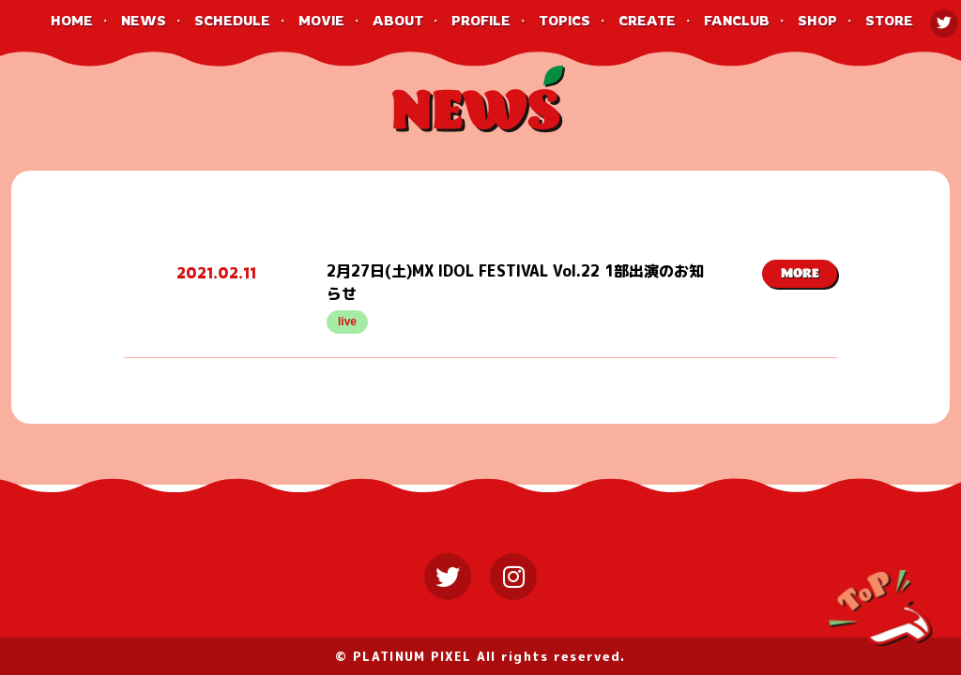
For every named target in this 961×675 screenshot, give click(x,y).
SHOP (817, 20)
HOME (72, 20)
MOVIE (321, 20)
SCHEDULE (232, 20)
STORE (889, 20)
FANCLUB (737, 20)
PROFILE (481, 20)
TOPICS (564, 20)
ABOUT (398, 20)
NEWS (143, 20)
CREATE (647, 20)
